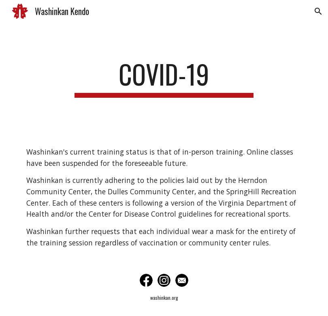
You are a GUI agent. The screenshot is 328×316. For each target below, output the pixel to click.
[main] (164, 78)
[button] (318, 11)
